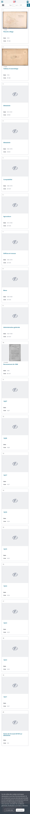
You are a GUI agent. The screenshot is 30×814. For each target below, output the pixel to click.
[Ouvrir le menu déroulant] (2, 2)
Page (10, 5)
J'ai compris (20, 810)
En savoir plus (9, 810)
